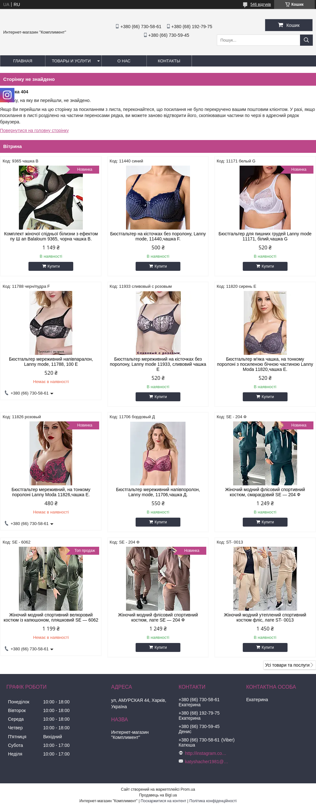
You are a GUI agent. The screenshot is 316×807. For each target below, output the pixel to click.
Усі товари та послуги (287, 665)
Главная (22, 61)
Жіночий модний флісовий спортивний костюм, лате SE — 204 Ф (158, 617)
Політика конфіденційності (213, 801)
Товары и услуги (71, 61)
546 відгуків (260, 4)
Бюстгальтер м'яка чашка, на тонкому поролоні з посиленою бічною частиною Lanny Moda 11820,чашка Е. (265, 364)
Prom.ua (188, 789)
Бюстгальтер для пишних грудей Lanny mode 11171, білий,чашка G (265, 236)
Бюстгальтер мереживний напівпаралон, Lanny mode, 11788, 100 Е (51, 361)
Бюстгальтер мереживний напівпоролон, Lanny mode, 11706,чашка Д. (158, 492)
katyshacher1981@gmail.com (207, 761)
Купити (54, 266)
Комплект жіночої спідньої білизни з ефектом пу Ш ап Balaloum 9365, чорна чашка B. (51, 236)
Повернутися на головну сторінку (34, 130)
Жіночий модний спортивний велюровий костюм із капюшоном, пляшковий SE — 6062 (51, 617)
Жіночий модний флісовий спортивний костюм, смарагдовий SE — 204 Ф (265, 492)
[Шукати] (306, 40)
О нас (123, 61)
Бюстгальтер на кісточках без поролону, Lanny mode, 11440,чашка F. (158, 236)
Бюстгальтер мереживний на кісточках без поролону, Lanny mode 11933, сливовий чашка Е (158, 364)
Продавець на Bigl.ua (158, 795)
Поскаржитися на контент (163, 801)
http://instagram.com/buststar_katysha (207, 753)
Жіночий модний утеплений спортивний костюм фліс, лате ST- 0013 (265, 617)
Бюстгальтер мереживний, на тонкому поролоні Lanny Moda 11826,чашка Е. (51, 492)
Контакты (169, 61)
